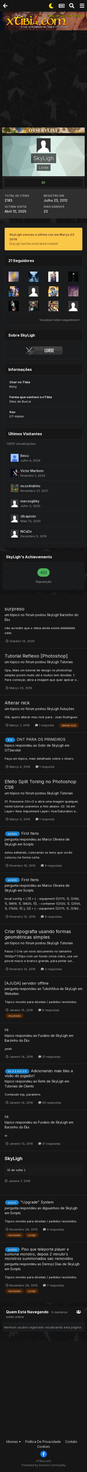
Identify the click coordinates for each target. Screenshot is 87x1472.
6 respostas (48, 1010)
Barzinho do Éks (17, 1040)
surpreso (14, 609)
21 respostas (49, 1056)
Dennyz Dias (51, 1264)
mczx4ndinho (30, 486)
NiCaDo (26, 531)
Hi (6, 1029)
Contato (71, 1442)
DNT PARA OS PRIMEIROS (41, 739)
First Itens (30, 833)
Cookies (43, 1446)
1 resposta (44, 725)
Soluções (67, 709)
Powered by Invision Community (44, 1465)
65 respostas (49, 1102)
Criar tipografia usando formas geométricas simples (38, 934)
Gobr (42, 745)
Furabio (44, 1036)
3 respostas (51, 969)
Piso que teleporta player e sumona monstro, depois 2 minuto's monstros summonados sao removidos (39, 1254)
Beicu (24, 456)
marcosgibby (29, 501)
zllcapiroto (28, 516)
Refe (41, 1081)
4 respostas (53, 1229)
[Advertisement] (43, 76)
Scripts (28, 844)
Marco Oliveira (53, 839)
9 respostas (51, 865)
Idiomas (13, 1442)
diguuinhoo (50, 1208)
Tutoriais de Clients (19, 1086)
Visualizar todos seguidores (59, 320)
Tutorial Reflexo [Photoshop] (36, 656)
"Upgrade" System (37, 1202)
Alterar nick (17, 703)
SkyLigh (53, 615)
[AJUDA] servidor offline (26, 983)
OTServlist (13, 750)
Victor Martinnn (32, 471)
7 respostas (53, 1285)
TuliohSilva (50, 989)
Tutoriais (66, 662)
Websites (12, 994)
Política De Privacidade (43, 1442)
